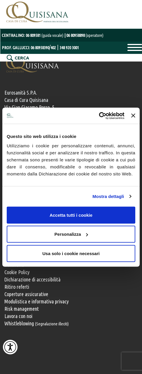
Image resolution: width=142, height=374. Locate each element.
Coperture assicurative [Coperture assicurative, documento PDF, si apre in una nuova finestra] (26, 294)
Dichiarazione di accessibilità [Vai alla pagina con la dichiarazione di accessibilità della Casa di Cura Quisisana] (32, 279)
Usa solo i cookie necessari (71, 253)
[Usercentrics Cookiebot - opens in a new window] (98, 115)
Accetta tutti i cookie (71, 214)
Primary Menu (134, 47)
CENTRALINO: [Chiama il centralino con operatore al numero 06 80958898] (33, 35)
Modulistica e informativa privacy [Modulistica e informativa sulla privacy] (36, 301)
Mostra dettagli (108, 196)
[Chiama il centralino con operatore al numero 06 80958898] (83, 35)
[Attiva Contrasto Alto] (10, 347)
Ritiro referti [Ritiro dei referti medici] (16, 287)
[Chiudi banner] (133, 116)
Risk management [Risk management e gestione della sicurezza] (21, 309)
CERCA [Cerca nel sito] (22, 57)
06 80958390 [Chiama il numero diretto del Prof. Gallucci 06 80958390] (40, 47)
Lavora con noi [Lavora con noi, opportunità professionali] (18, 316)
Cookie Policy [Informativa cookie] (17, 272)
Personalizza (71, 234)
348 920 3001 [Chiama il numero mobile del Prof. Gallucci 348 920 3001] (69, 47)
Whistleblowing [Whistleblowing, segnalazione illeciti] (36, 323)
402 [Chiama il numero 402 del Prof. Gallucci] (53, 47)
